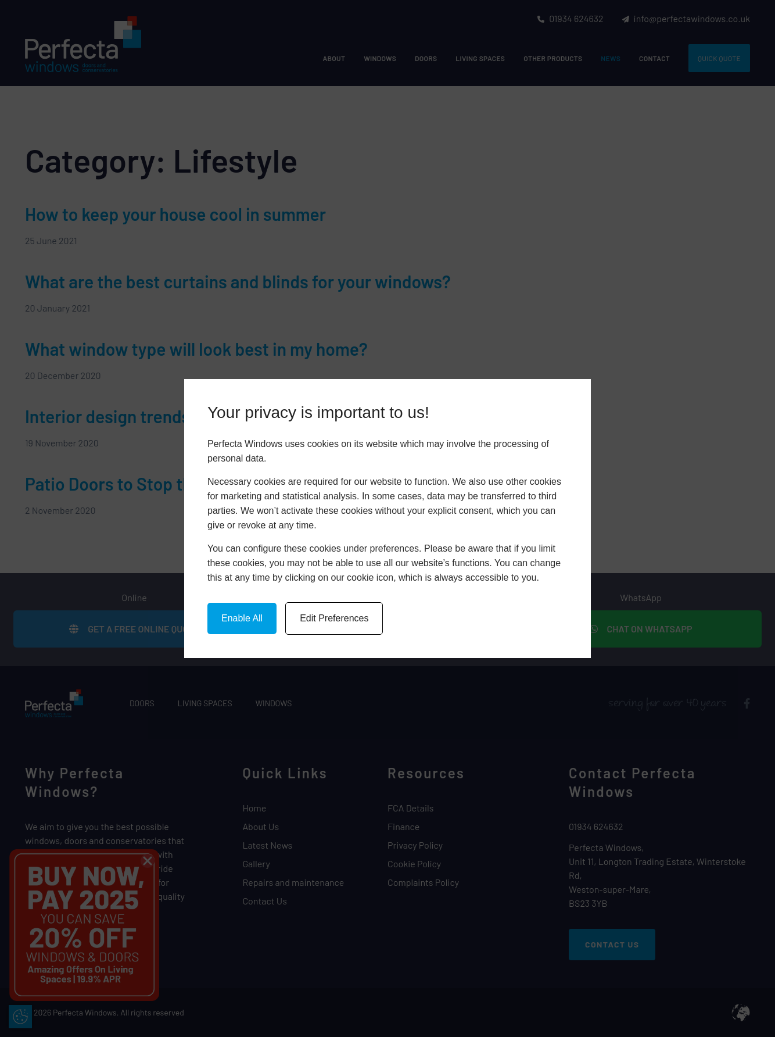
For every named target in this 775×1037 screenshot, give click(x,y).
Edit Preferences (334, 618)
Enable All (242, 618)
